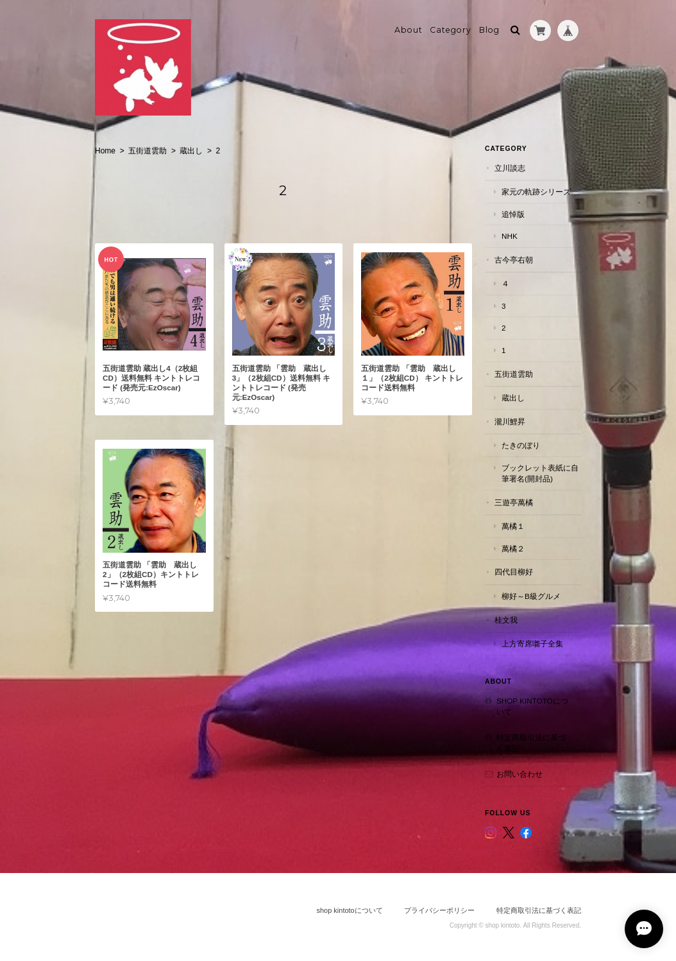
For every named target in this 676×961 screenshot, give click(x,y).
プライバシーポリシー (439, 910)
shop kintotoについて (532, 706)
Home (105, 150)
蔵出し (191, 150)
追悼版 (513, 214)
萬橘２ (513, 548)
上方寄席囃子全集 (532, 643)
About (408, 30)
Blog (489, 30)
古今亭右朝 (513, 259)
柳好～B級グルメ (531, 596)
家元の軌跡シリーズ (536, 191)
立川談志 (509, 168)
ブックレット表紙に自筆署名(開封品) (540, 473)
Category (450, 30)
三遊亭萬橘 (513, 502)
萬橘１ (513, 526)
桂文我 (506, 619)
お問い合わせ (519, 774)
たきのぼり (521, 445)
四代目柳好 (513, 571)
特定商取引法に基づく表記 (531, 743)
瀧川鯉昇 (509, 421)
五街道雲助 (147, 150)
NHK (510, 236)
